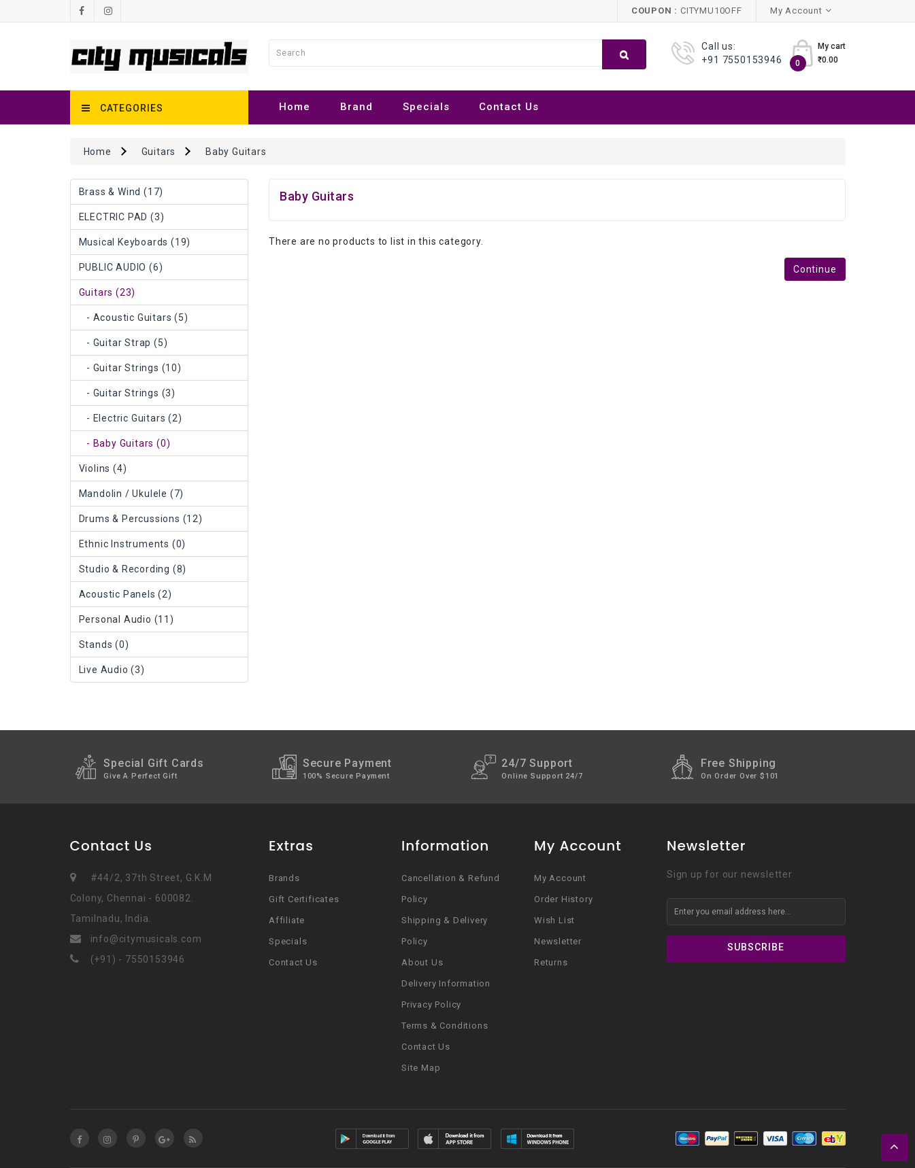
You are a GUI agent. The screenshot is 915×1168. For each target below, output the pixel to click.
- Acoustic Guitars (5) (133, 317)
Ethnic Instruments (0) (132, 543)
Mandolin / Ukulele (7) (131, 493)
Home (294, 107)
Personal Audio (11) (126, 619)
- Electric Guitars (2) (130, 418)
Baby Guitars (236, 151)
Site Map (420, 1068)
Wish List (554, 920)
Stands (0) (104, 644)
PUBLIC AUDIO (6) (121, 267)
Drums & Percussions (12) (141, 518)
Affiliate (287, 920)
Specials (426, 107)
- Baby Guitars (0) (125, 443)
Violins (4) (103, 468)
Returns (551, 962)
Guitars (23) (107, 292)
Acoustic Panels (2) (125, 594)
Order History (563, 899)
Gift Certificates (304, 899)
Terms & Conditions (444, 1025)
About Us (422, 962)
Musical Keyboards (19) (135, 242)
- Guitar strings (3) (127, 393)
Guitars (159, 151)
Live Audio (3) (112, 669)
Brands (284, 878)
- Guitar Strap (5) (123, 342)
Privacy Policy (431, 1004)
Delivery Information (445, 983)
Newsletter (558, 941)
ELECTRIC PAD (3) (122, 216)
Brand (356, 107)
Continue (814, 269)
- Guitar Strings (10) (130, 367)
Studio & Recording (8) (133, 569)
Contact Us (509, 107)
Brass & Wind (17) (121, 191)
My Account (560, 878)
